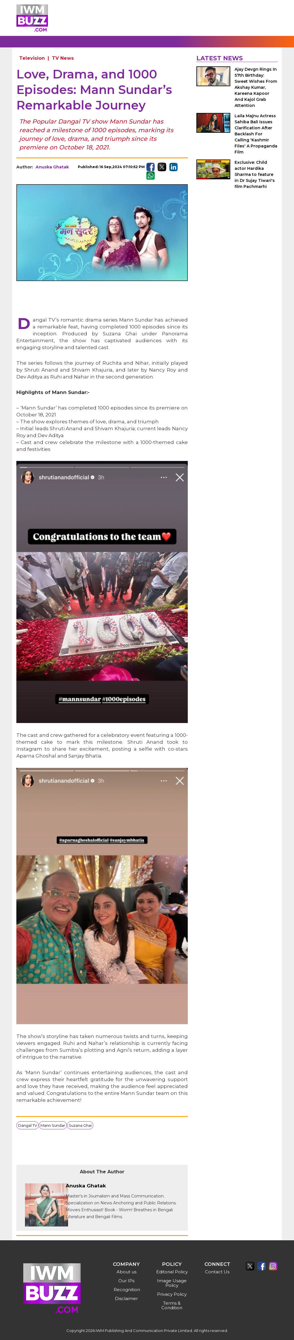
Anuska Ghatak (52, 167)
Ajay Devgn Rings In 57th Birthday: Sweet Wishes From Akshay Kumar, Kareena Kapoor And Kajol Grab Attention (256, 87)
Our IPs (126, 1280)
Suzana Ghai (80, 1125)
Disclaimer (126, 1298)
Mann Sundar (52, 1125)
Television (32, 58)
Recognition (127, 1289)
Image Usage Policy (172, 1283)
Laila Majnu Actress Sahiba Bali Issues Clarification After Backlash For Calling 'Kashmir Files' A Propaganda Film (256, 134)
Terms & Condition (171, 1305)
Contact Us (217, 1271)
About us (126, 1271)
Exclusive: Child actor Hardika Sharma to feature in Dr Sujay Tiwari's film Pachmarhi (255, 174)
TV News (63, 58)
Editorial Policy (172, 1271)
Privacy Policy (172, 1294)
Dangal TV (27, 1125)
